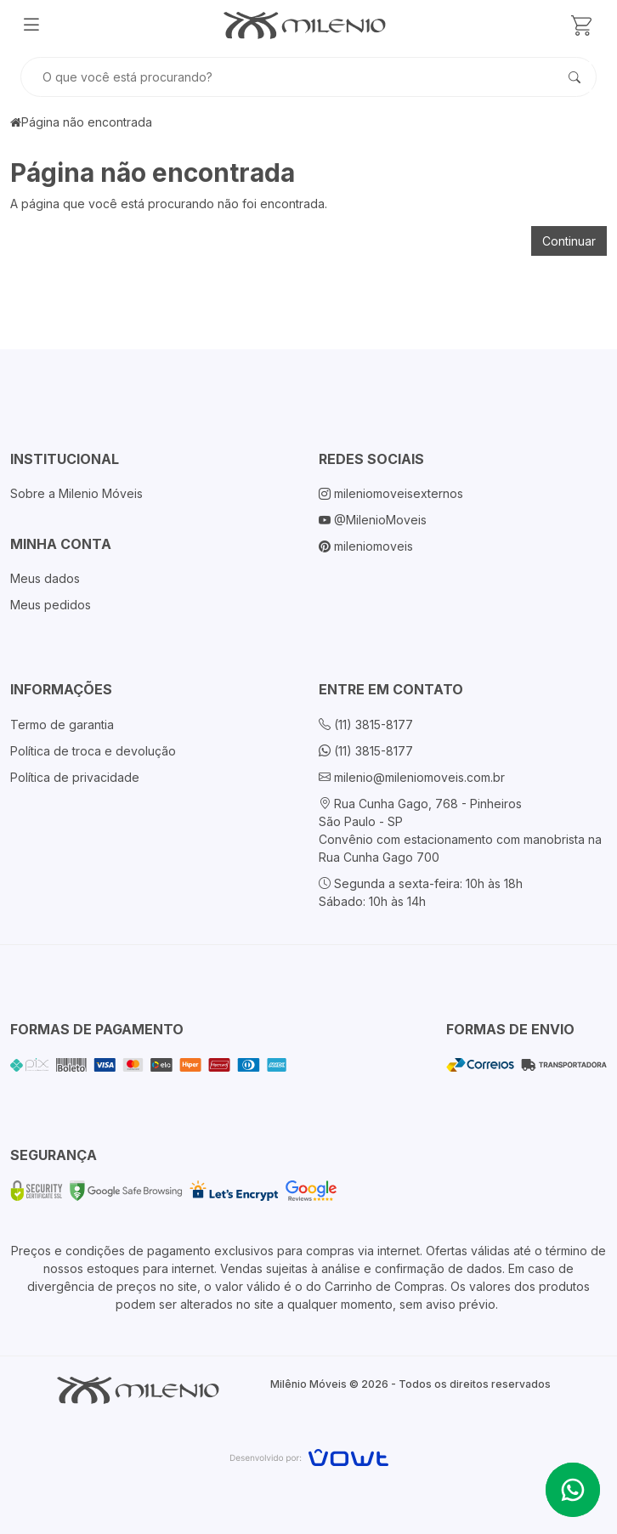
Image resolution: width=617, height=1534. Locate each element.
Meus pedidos (50, 604)
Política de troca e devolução (93, 751)
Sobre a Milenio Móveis (76, 493)
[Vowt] (308, 1455)
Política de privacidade (74, 777)
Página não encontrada (86, 122)
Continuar (569, 241)
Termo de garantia (62, 724)
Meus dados (45, 578)
